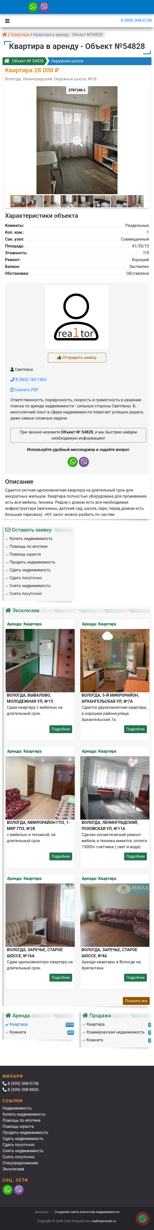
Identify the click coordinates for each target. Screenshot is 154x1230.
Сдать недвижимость (23, 1138)
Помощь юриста (18, 1126)
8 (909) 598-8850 (20, 1089)
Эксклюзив (13, 1169)
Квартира (20, 34)
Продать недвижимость (25, 1132)
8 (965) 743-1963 (28, 379)
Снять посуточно (19, 1156)
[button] (77, 138)
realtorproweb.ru (104, 1221)
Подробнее (61, 729)
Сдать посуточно (19, 1144)
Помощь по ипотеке (22, 1120)
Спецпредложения (20, 1163)
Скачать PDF (24, 389)
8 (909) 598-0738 (136, 20)
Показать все (136, 1001)
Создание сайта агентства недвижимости (86, 1212)
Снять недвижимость (23, 1150)
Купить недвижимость (24, 1114)
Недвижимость (17, 1108)
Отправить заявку (77, 357)
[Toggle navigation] (6, 20)
